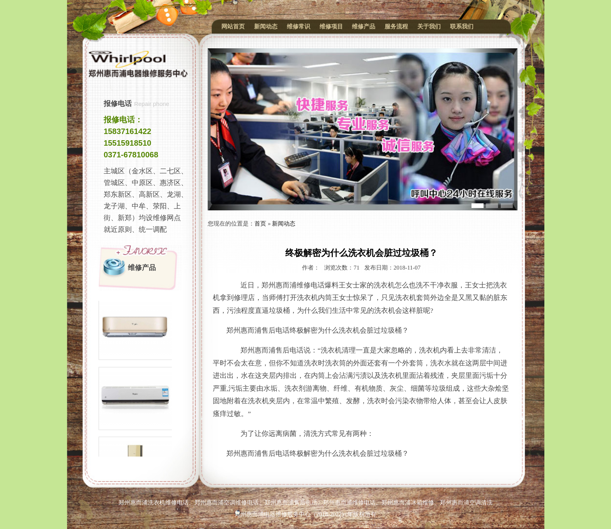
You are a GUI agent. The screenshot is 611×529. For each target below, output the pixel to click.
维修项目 (331, 26)
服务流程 (396, 26)
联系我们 (461, 26)
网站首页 (233, 26)
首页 (260, 223)
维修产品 (363, 26)
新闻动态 (265, 26)
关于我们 (429, 26)
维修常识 (298, 26)
